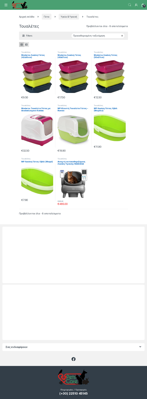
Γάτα (46, 16)
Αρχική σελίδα (26, 16)
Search (129, 5)
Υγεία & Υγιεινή (69, 16)
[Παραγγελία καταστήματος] (98, 35)
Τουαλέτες (26, 52)
